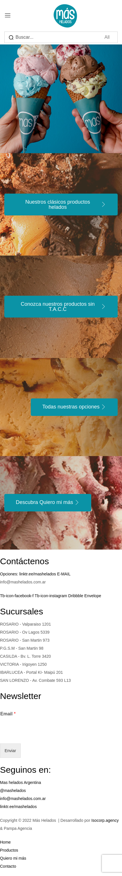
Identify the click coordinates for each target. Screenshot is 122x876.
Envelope (92, 595)
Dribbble (76, 595)
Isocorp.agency (105, 820)
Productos (9, 850)
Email (8, 713)
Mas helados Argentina (20, 782)
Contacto (8, 866)
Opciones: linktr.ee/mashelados (28, 574)
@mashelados (13, 790)
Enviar (10, 750)
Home (5, 842)
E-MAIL (63, 574)
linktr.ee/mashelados (18, 806)
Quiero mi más (13, 858)
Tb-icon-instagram (51, 595)
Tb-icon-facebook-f (17, 595)
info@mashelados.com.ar (23, 798)
